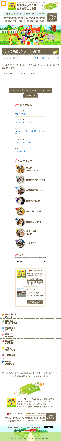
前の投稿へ (17, 90)
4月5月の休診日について (24, 122)
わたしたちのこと (16, 373)
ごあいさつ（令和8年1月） (25, 143)
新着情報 (16, 376)
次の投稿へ (29, 96)
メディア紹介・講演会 (39, 376)
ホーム (5, 373)
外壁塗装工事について (23, 151)
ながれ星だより (21, 114)
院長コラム (53, 373)
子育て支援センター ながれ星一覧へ (38, 90)
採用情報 (25, 376)
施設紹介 (29, 373)
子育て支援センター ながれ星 (47, 58)
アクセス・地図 (40, 373)
